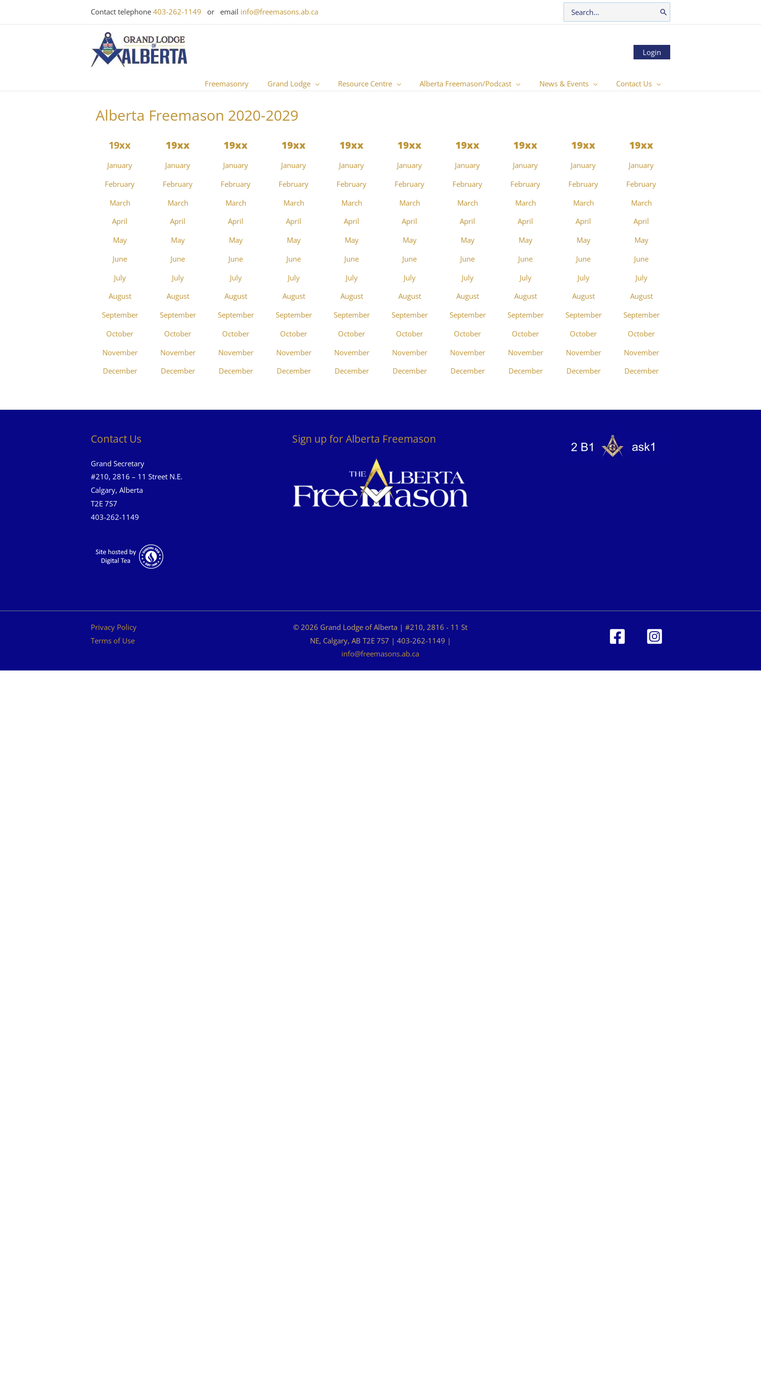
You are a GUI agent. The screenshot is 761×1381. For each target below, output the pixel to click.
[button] (333, 83)
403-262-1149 (177, 11)
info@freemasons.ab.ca (279, 11)
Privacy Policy (114, 627)
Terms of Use (113, 640)
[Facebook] (617, 636)
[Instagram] (654, 636)
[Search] (663, 12)
